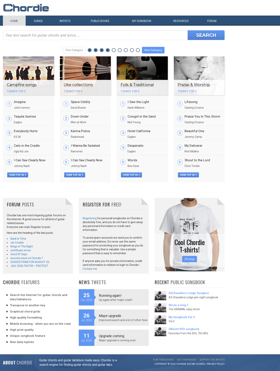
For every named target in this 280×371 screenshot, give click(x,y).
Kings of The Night (21, 246)
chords (200, 364)
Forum (211, 21)
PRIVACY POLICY (216, 364)
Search (206, 35)
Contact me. (90, 268)
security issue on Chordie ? (26, 258)
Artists (65, 21)
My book (141, 21)
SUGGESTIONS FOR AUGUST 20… (30, 262)
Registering (90, 218)
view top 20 (17, 175)
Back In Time (18, 238)
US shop (190, 259)
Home (14, 21)
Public (100, 21)
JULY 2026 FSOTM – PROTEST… (30, 265)
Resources (181, 21)
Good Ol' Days (18, 254)
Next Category (153, 50)
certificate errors (20, 250)
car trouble (17, 242)
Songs (38, 21)
